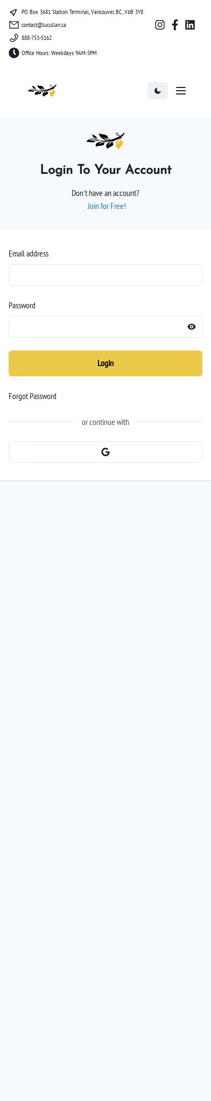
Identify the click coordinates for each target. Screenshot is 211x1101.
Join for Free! (107, 205)
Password (22, 305)
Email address (28, 253)
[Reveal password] (191, 326)
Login (105, 362)
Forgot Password (33, 395)
